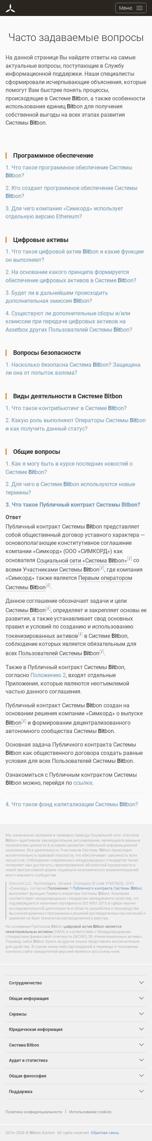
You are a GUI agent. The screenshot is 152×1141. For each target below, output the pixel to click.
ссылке (82, 782)
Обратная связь (105, 1132)
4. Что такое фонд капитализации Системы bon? (72, 804)
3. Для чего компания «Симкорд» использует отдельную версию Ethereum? (64, 212)
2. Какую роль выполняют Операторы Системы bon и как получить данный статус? (76, 424)
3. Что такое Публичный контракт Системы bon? (73, 504)
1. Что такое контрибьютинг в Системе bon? (66, 408)
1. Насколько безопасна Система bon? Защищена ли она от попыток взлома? (73, 369)
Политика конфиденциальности (34, 1111)
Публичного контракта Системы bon (107, 888)
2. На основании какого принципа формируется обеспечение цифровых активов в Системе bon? (71, 276)
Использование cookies (90, 1111)
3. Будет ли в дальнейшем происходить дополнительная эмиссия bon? (57, 297)
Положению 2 (48, 675)
